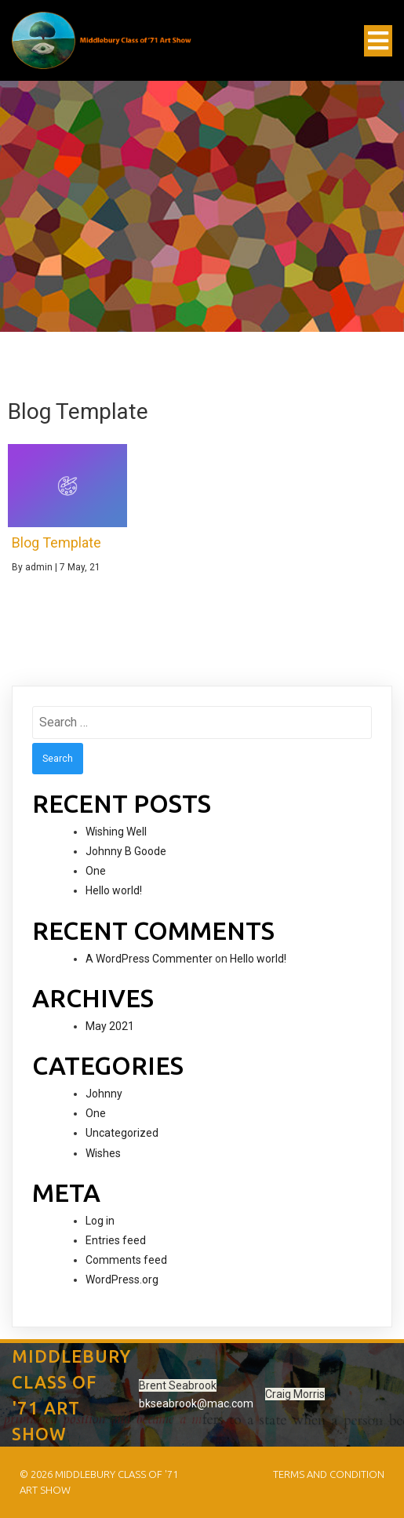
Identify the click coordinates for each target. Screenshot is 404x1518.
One (96, 871)
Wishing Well (116, 831)
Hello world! (114, 890)
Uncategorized (122, 1133)
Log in (100, 1220)
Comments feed (126, 1260)
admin (39, 567)
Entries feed (116, 1240)
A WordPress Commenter (149, 958)
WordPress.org (122, 1279)
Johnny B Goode (126, 851)
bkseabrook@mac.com (196, 1403)
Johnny (104, 1093)
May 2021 (110, 1026)
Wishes (103, 1153)
